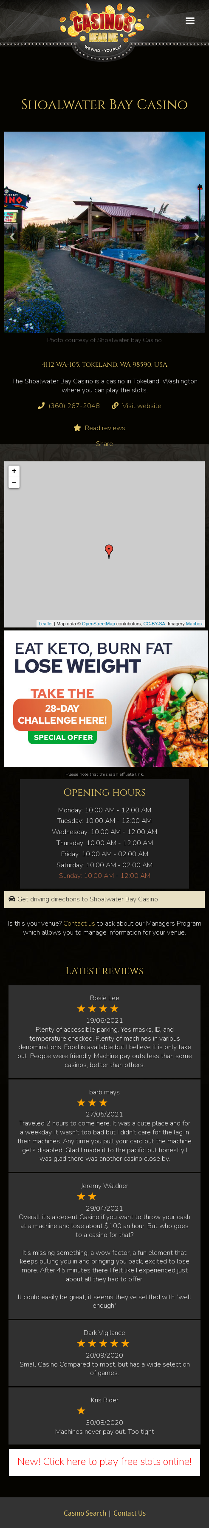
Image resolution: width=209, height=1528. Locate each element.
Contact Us (129, 1514)
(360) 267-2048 (74, 406)
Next (197, 237)
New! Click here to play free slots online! (104, 1461)
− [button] (14, 483)
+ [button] (14, 471)
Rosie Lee (104, 998)
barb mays (104, 1092)
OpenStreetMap (98, 623)
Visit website (141, 406)
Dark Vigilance (104, 1333)
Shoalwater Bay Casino (129, 340)
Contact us (79, 923)
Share (104, 444)
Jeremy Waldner (104, 1186)
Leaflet (46, 623)
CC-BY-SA (154, 623)
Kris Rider (105, 1400)
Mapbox (194, 623)
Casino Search (85, 1514)
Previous (12, 237)
